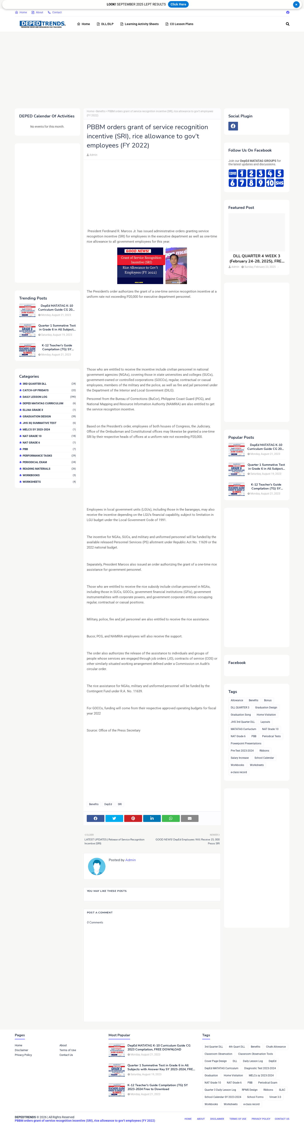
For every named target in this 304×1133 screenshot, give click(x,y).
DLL (235, 1061)
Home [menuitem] (83, 24)
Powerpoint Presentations (246, 743)
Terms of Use (67, 1050)
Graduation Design (49, 416)
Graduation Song (241, 714)
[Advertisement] (145, 69)
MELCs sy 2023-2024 (49, 429)
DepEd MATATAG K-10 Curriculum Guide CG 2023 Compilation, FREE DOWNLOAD (57, 308)
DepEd (108, 804)
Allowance (237, 700)
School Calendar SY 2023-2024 (223, 1097)
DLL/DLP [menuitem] (105, 24)
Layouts (265, 721)
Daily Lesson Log (49, 396)
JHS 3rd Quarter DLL (243, 721)
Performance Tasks (49, 455)
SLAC (282, 1089)
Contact (55, 12)
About (37, 12)
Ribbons (264, 750)
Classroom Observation (218, 1053)
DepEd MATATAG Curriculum (49, 403)
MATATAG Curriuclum (243, 729)
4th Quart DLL (237, 1046)
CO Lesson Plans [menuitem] (179, 24)
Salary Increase (240, 757)
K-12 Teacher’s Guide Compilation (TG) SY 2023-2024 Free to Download (57, 347)
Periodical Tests (271, 736)
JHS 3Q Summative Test (49, 423)
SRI (120, 804)
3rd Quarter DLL (49, 383)
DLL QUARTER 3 (240, 707)
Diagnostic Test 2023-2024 (260, 1068)
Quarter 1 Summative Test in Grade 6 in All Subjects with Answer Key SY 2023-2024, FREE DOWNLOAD (57, 328)
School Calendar (264, 757)
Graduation (211, 1075)
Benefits (100, 111)
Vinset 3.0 (275, 1097)
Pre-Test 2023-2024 (242, 750)
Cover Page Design (216, 1061)
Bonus (268, 700)
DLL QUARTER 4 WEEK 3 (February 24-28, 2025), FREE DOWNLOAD (256, 259)
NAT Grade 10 (49, 436)
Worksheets (49, 481)
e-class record (239, 772)
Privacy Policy (23, 1055)
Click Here (178, 4)
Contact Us (66, 1055)
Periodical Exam (49, 462)
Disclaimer (21, 1050)
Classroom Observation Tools (255, 1053)
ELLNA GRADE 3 (49, 410)
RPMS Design (250, 1089)
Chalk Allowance (276, 1046)
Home (21, 12)
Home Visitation (266, 714)
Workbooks (49, 475)
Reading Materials (49, 468)
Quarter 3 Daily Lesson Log (220, 1089)
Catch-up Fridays (49, 390)
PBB (49, 449)
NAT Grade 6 (49, 442)
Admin (93, 154)
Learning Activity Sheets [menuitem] (139, 24)
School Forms (255, 1097)
